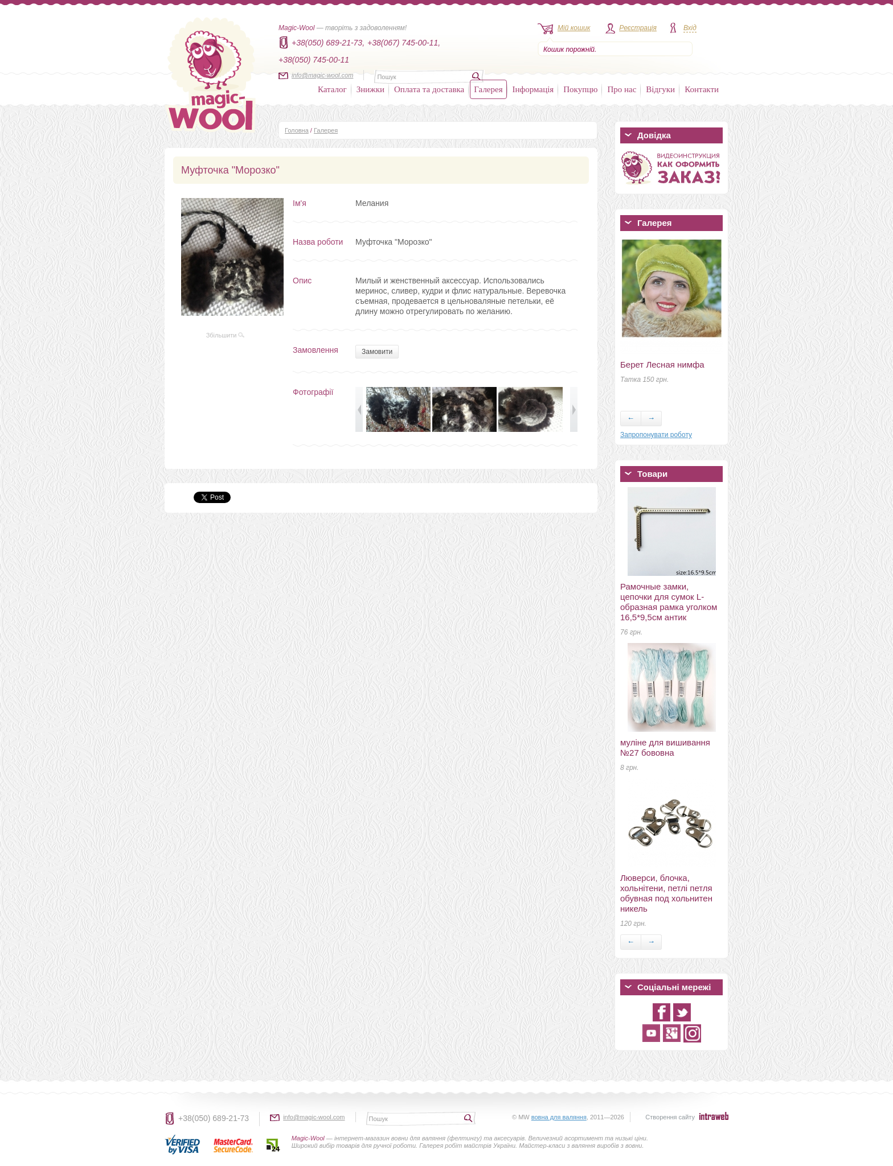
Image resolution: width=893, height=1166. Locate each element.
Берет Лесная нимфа (662, 364)
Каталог (332, 89)
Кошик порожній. (569, 49)
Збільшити (225, 335)
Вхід (690, 28)
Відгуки (660, 89)
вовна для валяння (559, 1117)
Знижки (370, 89)
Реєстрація (638, 28)
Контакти (702, 89)
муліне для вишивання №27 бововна (665, 747)
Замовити (377, 352)
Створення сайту (670, 1117)
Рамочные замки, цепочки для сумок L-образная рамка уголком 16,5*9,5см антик (668, 602)
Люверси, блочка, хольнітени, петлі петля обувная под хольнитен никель (666, 893)
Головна (297, 130)
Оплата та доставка (429, 89)
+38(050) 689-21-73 (213, 1118)
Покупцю (580, 89)
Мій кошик (574, 28)
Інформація (533, 89)
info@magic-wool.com (322, 75)
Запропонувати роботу (656, 435)
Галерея (488, 89)
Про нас (621, 89)
